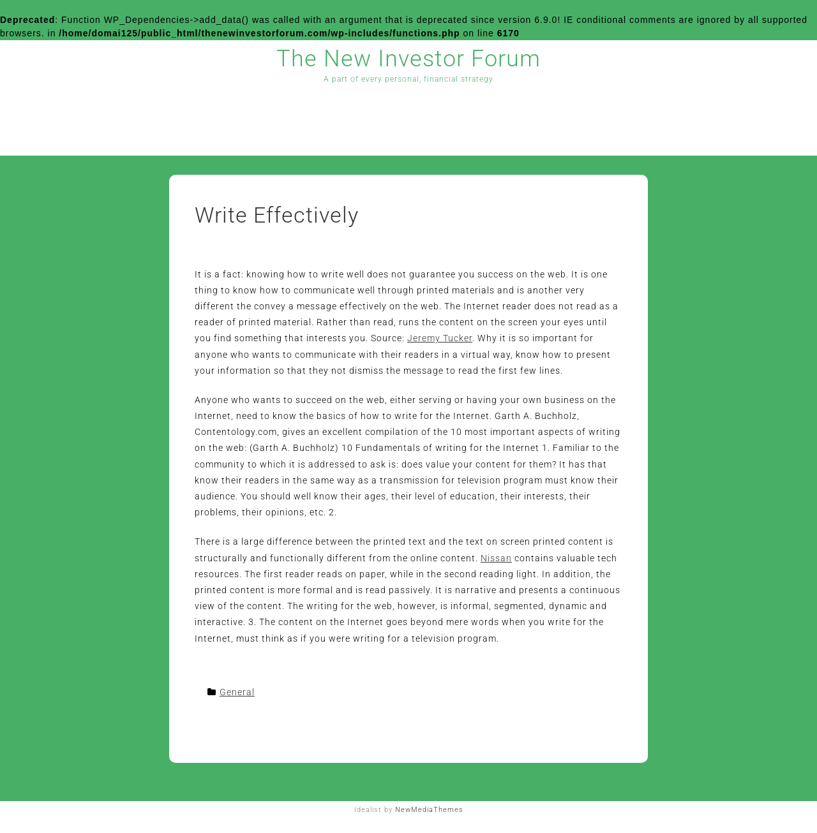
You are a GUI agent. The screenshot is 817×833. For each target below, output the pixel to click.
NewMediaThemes (429, 810)
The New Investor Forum (408, 58)
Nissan (496, 558)
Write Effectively (277, 215)
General (237, 692)
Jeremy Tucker (439, 338)
